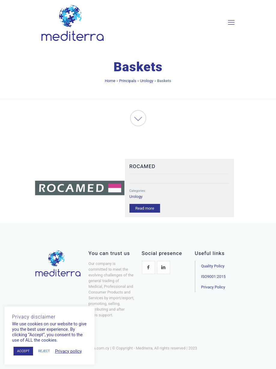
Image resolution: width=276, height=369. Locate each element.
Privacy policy (68, 351)
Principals (127, 80)
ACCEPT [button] (23, 351)
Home (110, 80)
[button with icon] (148, 267)
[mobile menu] (231, 22)
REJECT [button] (44, 351)
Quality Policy (213, 266)
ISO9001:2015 (213, 276)
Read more (144, 208)
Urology (146, 80)
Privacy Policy (213, 287)
